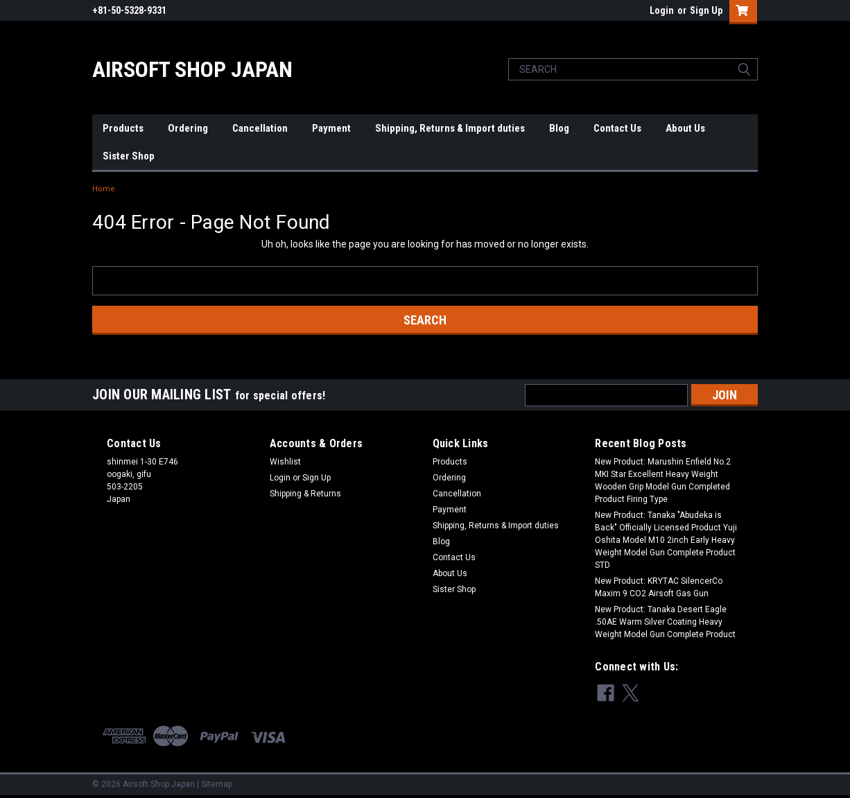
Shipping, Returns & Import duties (450, 128)
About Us (685, 128)
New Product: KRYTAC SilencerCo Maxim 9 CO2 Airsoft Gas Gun (658, 587)
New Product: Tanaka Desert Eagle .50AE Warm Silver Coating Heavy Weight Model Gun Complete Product (665, 622)
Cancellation (260, 128)
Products (123, 128)
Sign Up (706, 10)
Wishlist (285, 462)
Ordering (188, 128)
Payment (331, 128)
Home (103, 188)
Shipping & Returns (305, 493)
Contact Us (617, 128)
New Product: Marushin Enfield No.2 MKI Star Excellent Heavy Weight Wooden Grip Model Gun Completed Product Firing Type (663, 480)
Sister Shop (129, 156)
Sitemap (216, 784)
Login (662, 10)
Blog (559, 128)
